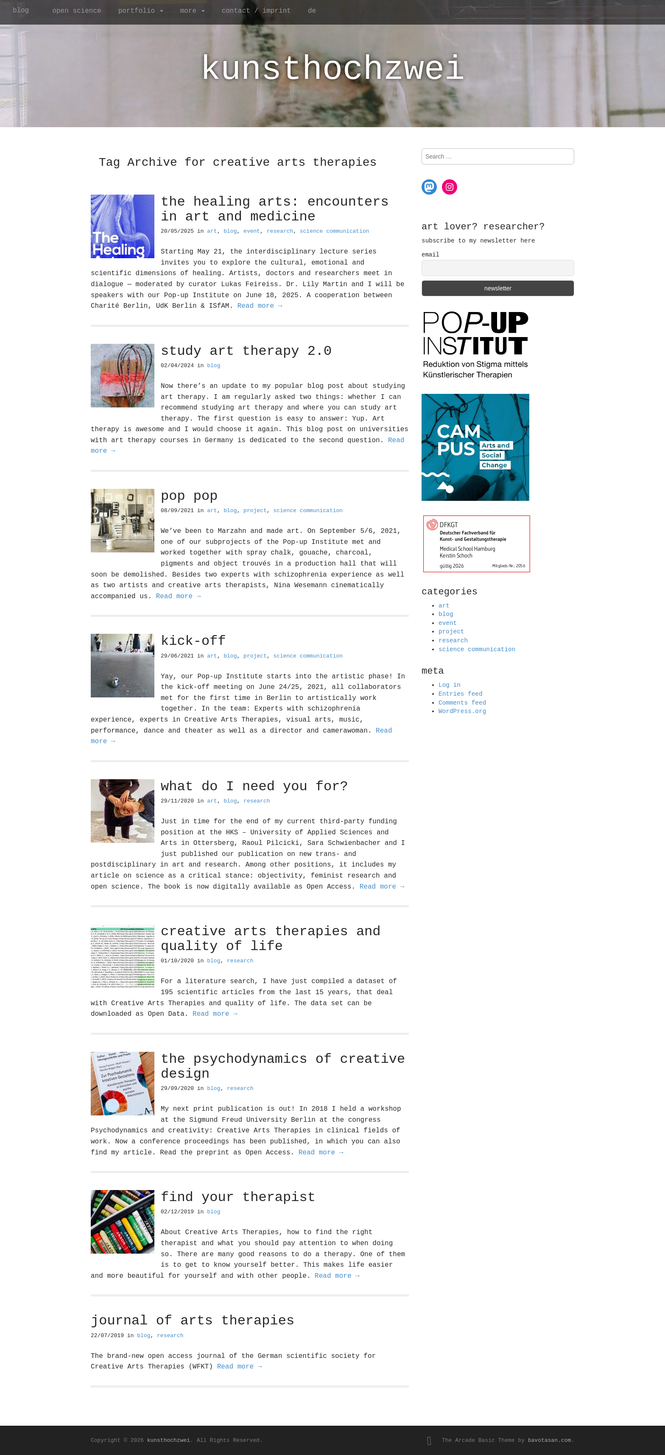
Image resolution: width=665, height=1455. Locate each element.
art (212, 231)
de (312, 11)
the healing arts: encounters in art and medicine (275, 209)
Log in (450, 685)
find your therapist (238, 1197)
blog (21, 10)
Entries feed (461, 694)
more (192, 11)
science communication (334, 231)
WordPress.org (462, 711)
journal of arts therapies (192, 1321)
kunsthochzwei (332, 69)
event (251, 231)
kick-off (193, 641)
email (430, 254)
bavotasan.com (549, 1440)
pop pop (189, 496)
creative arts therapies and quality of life (270, 939)
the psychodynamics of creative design (283, 1066)
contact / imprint (256, 11)
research (280, 231)
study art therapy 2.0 (246, 351)
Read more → (260, 306)
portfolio (140, 11)
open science (76, 11)
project (255, 510)
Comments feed (462, 703)
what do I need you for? (254, 786)
